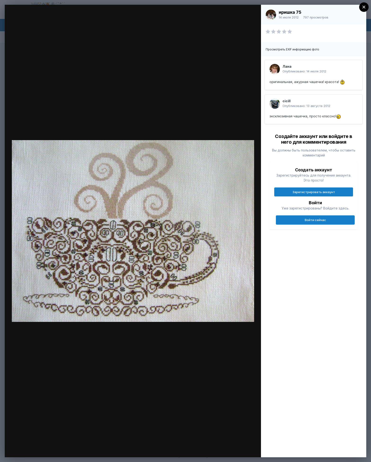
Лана (287, 66)
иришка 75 (290, 12)
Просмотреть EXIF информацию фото (292, 49)
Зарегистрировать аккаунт (313, 192)
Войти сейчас (315, 220)
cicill (287, 101)
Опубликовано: (304, 71)
